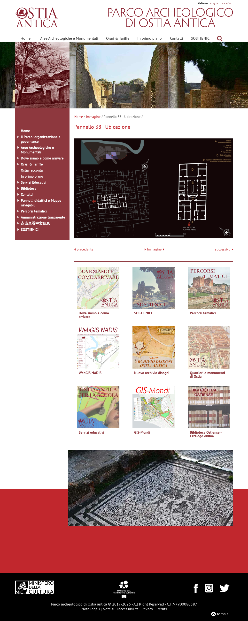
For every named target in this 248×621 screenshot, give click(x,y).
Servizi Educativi (33, 182)
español (227, 3)
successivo (224, 249)
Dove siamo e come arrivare (42, 158)
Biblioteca (28, 188)
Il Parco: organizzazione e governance (41, 139)
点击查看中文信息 (35, 223)
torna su (224, 613)
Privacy (147, 608)
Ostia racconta (32, 170)
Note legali (90, 608)
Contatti (176, 38)
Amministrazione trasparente (43, 217)
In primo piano (149, 38)
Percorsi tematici (34, 211)
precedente (85, 249)
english (214, 3)
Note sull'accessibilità (121, 608)
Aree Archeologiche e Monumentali (69, 38)
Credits (161, 608)
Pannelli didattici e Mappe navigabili (41, 202)
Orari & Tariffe (117, 38)
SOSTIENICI (201, 38)
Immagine (93, 116)
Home (26, 38)
